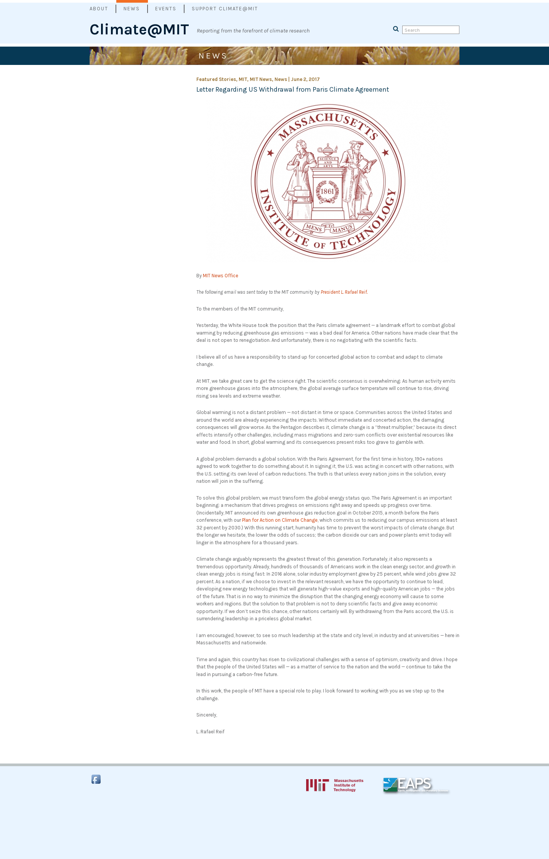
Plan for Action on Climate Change (280, 520)
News (132, 8)
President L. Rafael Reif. (344, 292)
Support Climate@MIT (225, 8)
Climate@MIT (139, 24)
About (99, 8)
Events (166, 8)
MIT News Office (220, 275)
